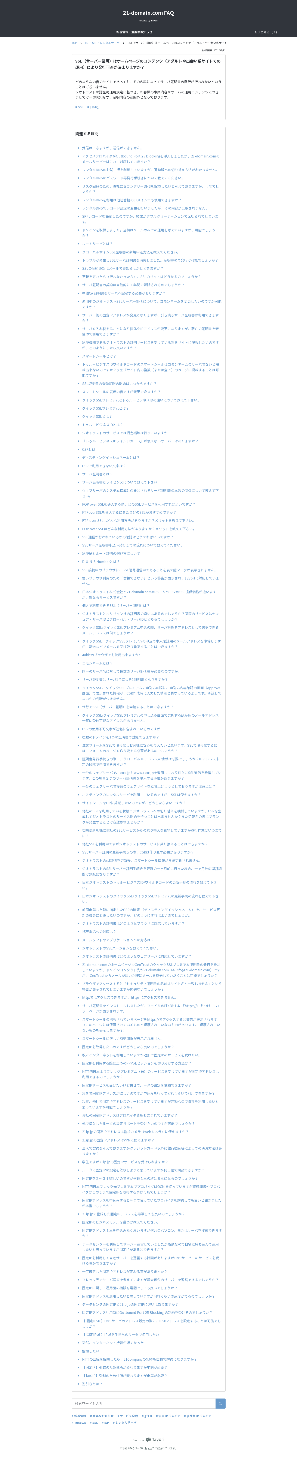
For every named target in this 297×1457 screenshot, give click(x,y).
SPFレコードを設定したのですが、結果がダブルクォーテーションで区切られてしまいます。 (150, 219)
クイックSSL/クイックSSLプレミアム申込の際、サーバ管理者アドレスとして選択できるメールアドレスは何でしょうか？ (150, 630)
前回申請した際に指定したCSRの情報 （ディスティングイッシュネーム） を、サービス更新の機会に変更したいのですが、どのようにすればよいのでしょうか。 (151, 912)
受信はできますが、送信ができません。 (113, 147)
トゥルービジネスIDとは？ (102, 424)
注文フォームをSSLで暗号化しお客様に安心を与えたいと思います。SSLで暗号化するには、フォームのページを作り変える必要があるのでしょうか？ (149, 748)
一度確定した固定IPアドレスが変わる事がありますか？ (124, 1271)
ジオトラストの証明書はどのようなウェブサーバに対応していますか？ (138, 956)
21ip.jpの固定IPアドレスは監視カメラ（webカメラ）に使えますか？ (135, 1131)
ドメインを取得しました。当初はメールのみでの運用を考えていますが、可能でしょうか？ (148, 232)
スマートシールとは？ (99, 356)
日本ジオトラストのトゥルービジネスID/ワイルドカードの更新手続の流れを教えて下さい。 (149, 885)
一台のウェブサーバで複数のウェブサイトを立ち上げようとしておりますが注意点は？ (149, 786)
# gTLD (147, 1416)
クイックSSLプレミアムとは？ (105, 408)
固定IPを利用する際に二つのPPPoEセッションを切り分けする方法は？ (137, 1063)
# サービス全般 (127, 1416)
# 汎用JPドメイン (168, 1416)
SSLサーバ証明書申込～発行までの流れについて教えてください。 (133, 545)
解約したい (90, 1351)
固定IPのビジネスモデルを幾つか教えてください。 (121, 1222)
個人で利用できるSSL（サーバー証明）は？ (116, 605)
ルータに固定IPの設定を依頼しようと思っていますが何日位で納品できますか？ (143, 1169)
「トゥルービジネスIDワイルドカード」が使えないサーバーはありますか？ (140, 440)
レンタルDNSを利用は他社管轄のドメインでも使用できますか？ (132, 199)
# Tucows (79, 1422)
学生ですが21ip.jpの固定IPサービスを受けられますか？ (125, 1161)
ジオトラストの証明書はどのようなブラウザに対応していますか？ (135, 923)
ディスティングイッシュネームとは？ (111, 457)
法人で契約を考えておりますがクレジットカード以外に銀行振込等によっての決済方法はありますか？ (152, 1151)
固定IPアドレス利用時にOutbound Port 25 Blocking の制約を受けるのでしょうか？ (147, 1312)
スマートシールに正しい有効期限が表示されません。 (124, 1038)
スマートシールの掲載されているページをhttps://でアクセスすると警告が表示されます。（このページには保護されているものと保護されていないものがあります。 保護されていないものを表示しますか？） (151, 1025)
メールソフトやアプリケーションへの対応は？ (118, 939)
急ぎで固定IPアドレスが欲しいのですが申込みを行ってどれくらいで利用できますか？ (148, 1093)
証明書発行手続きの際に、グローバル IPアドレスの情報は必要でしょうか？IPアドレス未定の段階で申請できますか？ (150, 761)
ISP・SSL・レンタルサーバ (193, 32)
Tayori (148, 1448)
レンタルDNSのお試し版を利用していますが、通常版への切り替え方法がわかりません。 (150, 169)
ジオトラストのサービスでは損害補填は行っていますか (124, 432)
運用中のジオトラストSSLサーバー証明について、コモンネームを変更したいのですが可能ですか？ (152, 304)
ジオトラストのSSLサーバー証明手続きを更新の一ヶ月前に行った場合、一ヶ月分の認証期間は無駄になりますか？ (152, 871)
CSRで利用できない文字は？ (104, 465)
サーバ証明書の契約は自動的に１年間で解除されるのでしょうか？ (133, 284)
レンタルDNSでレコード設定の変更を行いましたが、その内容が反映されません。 (145, 208)
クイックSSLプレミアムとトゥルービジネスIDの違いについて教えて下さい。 (141, 400)
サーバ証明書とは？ (97, 473)
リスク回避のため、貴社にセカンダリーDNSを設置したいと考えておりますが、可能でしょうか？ (150, 189)
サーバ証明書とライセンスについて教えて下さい (119, 482)
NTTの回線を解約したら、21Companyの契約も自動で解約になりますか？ (139, 1359)
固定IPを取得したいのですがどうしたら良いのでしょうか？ (128, 1046)
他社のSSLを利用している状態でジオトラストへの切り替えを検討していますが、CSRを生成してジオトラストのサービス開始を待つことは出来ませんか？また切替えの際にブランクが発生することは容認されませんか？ (151, 816)
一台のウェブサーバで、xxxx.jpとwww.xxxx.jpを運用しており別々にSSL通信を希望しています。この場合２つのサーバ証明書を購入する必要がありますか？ (152, 775)
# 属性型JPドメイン (197, 1416)
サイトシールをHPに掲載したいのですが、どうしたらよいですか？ (135, 802)
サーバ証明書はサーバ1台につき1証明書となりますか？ (125, 679)
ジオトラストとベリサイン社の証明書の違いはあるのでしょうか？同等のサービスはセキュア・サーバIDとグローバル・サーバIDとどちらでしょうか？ (150, 616)
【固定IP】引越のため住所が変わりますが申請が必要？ (124, 1367)
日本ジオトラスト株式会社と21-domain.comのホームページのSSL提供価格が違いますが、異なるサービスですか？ (149, 594)
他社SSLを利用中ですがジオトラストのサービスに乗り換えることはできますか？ (145, 843)
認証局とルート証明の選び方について (111, 553)
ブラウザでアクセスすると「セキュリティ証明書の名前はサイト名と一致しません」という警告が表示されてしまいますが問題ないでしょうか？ (152, 986)
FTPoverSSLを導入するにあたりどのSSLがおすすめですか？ (129, 512)
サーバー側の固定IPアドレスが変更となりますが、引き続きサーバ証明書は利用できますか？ (150, 317)
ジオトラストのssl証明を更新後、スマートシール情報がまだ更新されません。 (142, 860)
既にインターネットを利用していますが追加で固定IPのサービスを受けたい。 (142, 1054)
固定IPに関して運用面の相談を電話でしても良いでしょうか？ (129, 1287)
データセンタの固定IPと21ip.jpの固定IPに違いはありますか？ (130, 1304)
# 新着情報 (79, 1416)
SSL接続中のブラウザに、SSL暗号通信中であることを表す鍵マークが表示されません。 (150, 569)
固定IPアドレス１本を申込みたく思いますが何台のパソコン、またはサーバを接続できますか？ (152, 1233)
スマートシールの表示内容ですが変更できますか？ (121, 391)
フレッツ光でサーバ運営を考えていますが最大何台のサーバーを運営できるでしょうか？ (150, 1279)
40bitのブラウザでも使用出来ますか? (112, 654)
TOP (74, 43)
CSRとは (88, 449)
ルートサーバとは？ (97, 243)
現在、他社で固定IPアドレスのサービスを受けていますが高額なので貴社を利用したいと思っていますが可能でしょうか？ (150, 1104)
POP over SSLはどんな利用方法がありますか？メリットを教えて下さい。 (139, 528)
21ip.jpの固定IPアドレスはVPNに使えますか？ (118, 1140)
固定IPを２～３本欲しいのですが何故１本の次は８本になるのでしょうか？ (140, 1178)
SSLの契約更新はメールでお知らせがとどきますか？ (123, 268)
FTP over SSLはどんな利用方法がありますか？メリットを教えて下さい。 (139, 520)
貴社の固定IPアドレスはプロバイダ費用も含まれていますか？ (129, 1115)
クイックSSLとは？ (97, 416)
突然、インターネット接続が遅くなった (113, 1342)
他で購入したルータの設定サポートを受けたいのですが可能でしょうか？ (138, 1123)
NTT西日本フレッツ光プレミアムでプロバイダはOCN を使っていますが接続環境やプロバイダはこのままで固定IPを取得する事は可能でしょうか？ (151, 1189)
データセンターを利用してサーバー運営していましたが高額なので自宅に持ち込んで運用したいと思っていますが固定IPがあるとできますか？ (150, 1246)
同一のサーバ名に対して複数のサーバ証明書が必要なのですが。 (131, 671)
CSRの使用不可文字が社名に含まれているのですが (121, 728)
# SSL (79, 107)
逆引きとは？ (92, 1383)
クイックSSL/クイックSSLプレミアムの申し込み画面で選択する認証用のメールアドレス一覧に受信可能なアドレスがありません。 (150, 718)
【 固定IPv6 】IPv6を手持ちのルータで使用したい (120, 1334)
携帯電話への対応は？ (99, 931)
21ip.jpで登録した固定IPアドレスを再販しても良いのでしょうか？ (133, 1213)
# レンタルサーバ (124, 1422)
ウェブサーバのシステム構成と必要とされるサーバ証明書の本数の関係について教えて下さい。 (150, 493)
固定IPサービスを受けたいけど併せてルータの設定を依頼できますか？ (136, 1085)
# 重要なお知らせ (102, 1416)
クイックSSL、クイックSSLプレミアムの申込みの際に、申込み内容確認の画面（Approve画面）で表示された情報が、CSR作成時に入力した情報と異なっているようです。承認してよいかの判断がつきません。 (151, 693)
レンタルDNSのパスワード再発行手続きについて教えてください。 (133, 177)
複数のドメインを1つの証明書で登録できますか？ (120, 737)
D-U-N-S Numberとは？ (101, 561)
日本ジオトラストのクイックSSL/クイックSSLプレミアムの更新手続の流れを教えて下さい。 (150, 898)
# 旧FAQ (93, 107)
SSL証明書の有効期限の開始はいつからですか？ (121, 383)
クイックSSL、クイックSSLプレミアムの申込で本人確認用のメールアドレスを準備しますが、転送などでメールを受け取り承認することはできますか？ (151, 643)
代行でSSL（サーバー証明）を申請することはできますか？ (128, 706)
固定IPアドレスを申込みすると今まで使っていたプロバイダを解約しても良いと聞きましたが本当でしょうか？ (152, 1203)
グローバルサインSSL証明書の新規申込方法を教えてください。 (131, 252)
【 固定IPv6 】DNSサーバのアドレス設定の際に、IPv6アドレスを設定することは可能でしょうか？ (151, 1323)
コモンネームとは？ (97, 663)
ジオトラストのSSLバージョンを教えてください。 (121, 948)
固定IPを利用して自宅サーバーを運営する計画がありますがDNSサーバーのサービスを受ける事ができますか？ (150, 1260)
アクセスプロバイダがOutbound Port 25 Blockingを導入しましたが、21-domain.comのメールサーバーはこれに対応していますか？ (151, 158)
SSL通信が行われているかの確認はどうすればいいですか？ (128, 536)
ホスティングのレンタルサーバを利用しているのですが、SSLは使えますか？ (143, 794)
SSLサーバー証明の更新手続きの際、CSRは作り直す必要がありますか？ (139, 852)
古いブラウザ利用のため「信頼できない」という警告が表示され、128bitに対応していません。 (150, 580)
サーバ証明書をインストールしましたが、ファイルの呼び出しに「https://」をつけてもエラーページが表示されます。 (151, 1008)
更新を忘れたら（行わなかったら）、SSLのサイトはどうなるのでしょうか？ (141, 276)
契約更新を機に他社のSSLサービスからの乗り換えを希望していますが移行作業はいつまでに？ (152, 833)
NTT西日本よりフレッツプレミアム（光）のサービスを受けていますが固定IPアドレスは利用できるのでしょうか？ (150, 1074)
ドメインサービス (157, 32)
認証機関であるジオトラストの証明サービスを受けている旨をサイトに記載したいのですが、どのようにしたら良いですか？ (150, 345)
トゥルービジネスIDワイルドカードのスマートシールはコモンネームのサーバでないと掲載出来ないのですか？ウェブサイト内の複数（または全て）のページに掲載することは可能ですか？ (150, 370)
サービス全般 (130, 32)
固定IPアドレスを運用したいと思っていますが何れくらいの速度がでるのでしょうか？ (148, 1296)
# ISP (105, 1422)
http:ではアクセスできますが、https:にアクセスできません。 (130, 997)
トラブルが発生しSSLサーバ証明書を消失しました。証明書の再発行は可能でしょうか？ (150, 260)
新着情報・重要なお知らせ (97, 32)
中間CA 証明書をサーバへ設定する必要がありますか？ (124, 293)
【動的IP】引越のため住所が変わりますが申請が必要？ (124, 1375)
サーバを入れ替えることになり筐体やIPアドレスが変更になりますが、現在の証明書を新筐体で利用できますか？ (150, 331)
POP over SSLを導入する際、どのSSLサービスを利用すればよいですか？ (139, 504)
